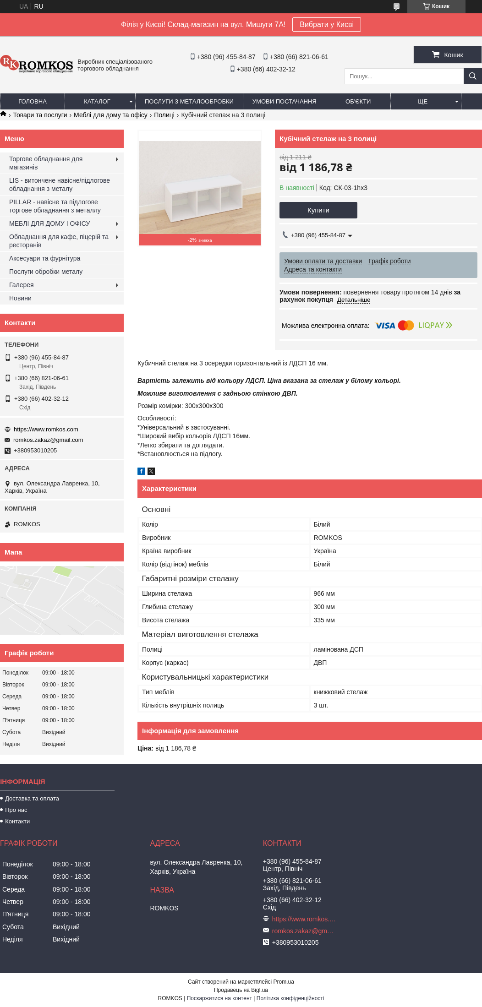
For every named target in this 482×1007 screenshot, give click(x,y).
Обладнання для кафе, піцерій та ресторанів (59, 241)
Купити (318, 210)
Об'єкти (358, 101)
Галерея (21, 284)
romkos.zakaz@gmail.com (48, 439)
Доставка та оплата (32, 798)
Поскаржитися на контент (219, 998)
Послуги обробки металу (45, 271)
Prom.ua (284, 982)
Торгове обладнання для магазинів (45, 163)
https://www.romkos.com (46, 429)
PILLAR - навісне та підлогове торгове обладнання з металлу (55, 206)
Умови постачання (284, 101)
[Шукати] (473, 76)
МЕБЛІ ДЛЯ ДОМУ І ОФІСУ (49, 223)
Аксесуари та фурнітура (44, 258)
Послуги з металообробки (189, 101)
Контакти (17, 821)
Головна (32, 101)
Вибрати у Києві (327, 24)
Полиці (164, 115)
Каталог (97, 101)
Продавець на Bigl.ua (241, 990)
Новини (20, 298)
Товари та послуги (40, 115)
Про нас (16, 809)
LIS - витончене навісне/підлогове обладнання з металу (59, 184)
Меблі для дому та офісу (111, 115)
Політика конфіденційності (290, 998)
